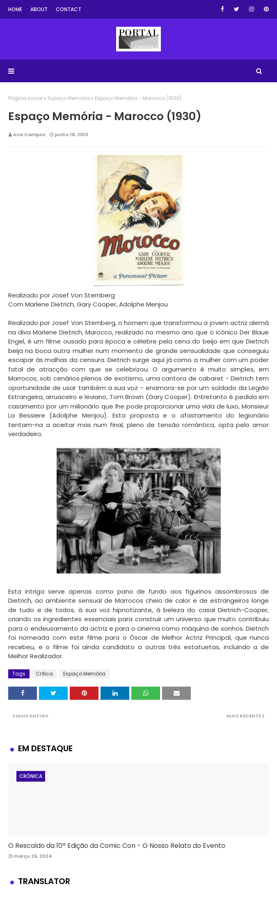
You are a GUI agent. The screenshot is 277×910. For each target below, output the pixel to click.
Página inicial (25, 98)
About (39, 9)
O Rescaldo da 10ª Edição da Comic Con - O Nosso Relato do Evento (116, 845)
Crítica (44, 673)
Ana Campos (29, 134)
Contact (68, 9)
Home (15, 9)
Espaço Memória (69, 98)
